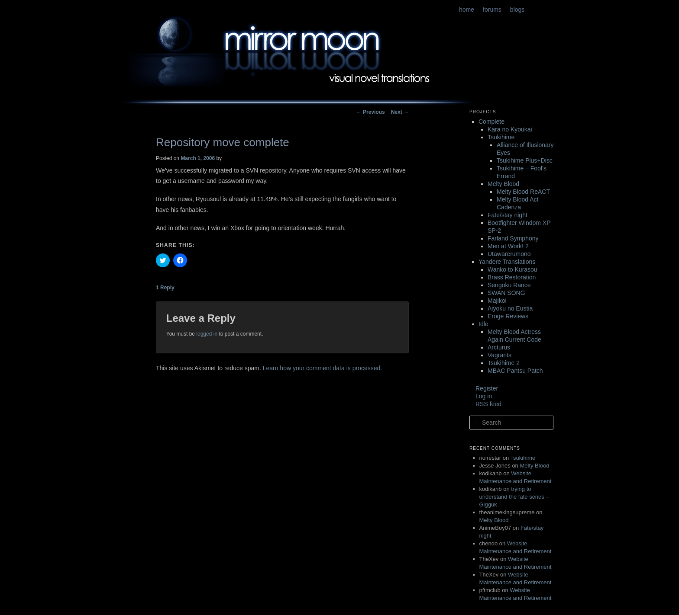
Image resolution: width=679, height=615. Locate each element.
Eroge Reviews (508, 316)
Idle (483, 323)
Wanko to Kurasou (512, 269)
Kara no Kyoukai (510, 129)
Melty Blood (503, 183)
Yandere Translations (507, 261)
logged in (206, 334)
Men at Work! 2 (508, 246)
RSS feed (488, 403)
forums (492, 9)
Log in (483, 396)
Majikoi (497, 300)
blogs (517, 9)
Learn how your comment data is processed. (322, 368)
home (466, 9)
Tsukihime (501, 137)
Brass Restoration (512, 277)
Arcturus (499, 347)
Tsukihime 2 (504, 362)
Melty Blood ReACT (523, 191)
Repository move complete (222, 142)
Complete (491, 121)
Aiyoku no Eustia (510, 308)
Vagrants (499, 355)
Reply (165, 288)
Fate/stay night (507, 214)
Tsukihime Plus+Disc (525, 160)
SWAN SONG (506, 292)
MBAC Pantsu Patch (515, 370)
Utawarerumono (509, 253)
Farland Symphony (513, 238)
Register (486, 388)
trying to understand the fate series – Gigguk (514, 497)
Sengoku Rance (509, 285)
